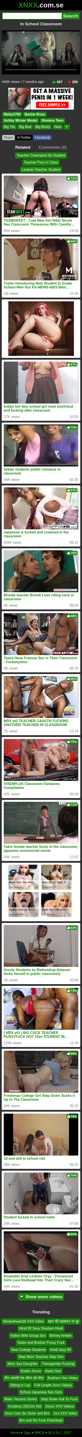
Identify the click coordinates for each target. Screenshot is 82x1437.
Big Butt (25, 127)
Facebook (42, 137)
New (57, 127)
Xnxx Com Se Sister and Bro (27, 1413)
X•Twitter (24, 137)
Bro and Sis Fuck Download (41, 1420)
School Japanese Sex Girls (41, 1392)
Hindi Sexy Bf (60, 1350)
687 (57, 82)
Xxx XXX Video (65, 1413)
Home (15, 1433)
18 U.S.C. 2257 (60, 1433)
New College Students (28, 1350)
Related (22, 147)
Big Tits (9, 127)
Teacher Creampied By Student (41, 155)
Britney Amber (61, 1335)
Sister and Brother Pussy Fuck (41, 1343)
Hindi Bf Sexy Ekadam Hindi (41, 1328)
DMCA (39, 1433)
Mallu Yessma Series (20, 1399)
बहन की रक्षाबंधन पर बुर (63, 1321)
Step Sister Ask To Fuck (59, 1399)
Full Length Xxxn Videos (53, 1385)
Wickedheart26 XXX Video (23, 1321)
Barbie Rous (34, 114)
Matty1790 (12, 114)
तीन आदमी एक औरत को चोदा (24, 1378)
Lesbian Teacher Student (41, 169)
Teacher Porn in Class (41, 162)
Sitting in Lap (20, 1385)
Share (8, 137)
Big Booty (42, 127)
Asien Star (53, 1371)
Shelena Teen (52, 120)
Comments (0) (53, 147)
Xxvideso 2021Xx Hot (24, 1406)
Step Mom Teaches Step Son (41, 1357)
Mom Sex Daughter (22, 1364)
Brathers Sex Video (62, 1378)
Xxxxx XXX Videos (59, 1406)
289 (72, 82)
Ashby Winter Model (20, 120)
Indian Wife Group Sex (28, 1335)
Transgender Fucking (58, 1364)
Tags (27, 1433)
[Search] (32, 15)
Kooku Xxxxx (31, 1371)
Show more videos (41, 1296)
